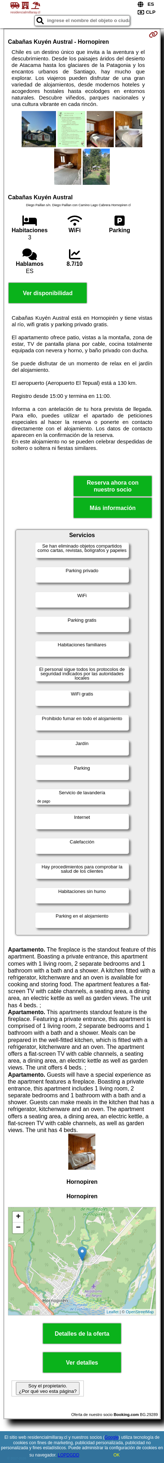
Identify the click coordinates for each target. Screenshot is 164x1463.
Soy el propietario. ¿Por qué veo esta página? (48, 1388)
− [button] (18, 1227)
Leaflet (112, 1312)
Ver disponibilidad (48, 293)
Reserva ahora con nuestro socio (112, 486)
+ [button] (18, 1217)
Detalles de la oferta (82, 1334)
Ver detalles (82, 1363)
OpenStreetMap (140, 1312)
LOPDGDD (68, 1455)
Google (112, 1437)
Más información (112, 508)
